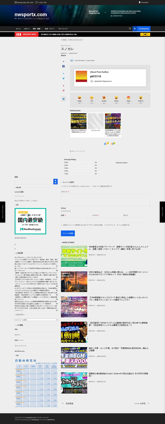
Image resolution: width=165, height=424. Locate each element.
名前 (63, 215)
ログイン (18, 335)
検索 (16, 177)
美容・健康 (37, 29)
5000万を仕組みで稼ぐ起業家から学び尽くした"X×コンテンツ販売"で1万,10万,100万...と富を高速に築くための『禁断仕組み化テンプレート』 (36, 308)
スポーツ (27, 29)
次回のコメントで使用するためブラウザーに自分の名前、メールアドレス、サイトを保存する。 (97, 225)
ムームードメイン (20, 237)
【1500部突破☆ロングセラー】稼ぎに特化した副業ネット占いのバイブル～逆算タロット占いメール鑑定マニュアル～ (118, 298)
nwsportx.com (31, 14)
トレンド (76, 151)
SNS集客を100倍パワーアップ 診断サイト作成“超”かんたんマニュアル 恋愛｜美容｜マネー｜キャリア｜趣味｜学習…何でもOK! (118, 248)
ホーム (18, 29)
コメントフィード (20, 346)
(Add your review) (121, 163)
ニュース (82, 151)
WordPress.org (19, 351)
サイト (125, 215)
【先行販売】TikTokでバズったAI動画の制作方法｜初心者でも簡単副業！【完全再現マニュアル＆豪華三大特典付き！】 (118, 324)
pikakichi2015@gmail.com (101, 81)
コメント (65, 192)
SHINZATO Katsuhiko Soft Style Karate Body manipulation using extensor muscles (126, 12)
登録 (16, 329)
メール (95, 215)
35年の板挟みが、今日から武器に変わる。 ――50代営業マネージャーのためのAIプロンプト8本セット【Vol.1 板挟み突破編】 (118, 273)
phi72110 (64, 53)
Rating (63, 208)
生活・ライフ (50, 29)
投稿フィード (19, 340)
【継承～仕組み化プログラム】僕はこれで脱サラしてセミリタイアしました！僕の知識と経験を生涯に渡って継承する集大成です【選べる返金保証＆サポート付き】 (36, 275)
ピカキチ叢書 (19, 192)
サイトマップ (63, 29)
